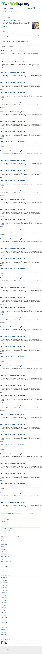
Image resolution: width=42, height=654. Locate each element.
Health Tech (3, 551)
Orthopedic (3, 564)
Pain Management (4, 566)
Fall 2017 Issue (3, 594)
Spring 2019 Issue (4, 587)
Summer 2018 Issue (4, 590)
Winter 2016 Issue (4, 602)
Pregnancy (3, 568)
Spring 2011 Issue (4, 625)
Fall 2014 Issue (3, 609)
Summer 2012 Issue (4, 620)
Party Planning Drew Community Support (15, 41)
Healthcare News (4, 553)
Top (40, 647)
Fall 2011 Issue (3, 624)
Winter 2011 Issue (4, 627)
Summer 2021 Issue (4, 580)
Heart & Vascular (4, 554)
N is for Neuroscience (6, 519)
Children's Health (4, 544)
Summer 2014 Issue (4, 610)
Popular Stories (31, 513)
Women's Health (4, 571)
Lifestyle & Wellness (4, 558)
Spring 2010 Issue (4, 630)
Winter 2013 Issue (4, 617)
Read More (5, 26)
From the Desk (3, 549)
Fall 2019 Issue (3, 583)
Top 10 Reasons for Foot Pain (7, 517)
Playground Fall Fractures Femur (8, 528)
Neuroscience (3, 563)
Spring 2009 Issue (4, 635)
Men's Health (3, 559)
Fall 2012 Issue (3, 619)
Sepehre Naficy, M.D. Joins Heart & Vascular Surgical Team (12, 526)
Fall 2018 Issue (3, 589)
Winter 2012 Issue (4, 622)
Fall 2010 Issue (3, 629)
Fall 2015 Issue (3, 604)
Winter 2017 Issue (4, 597)
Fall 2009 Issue (3, 634)
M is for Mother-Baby (5, 523)
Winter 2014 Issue (4, 612)
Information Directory (5, 556)
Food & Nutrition (4, 548)
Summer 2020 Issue (4, 582)
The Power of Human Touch (11, 20)
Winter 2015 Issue (4, 607)
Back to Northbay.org (13, 11)
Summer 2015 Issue (4, 605)
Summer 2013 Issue (4, 615)
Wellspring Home (5, 11)
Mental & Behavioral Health (6, 561)
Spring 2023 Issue (4, 577)
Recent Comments (11, 513)
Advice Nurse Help (5, 521)
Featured (2, 546)
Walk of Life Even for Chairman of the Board (10, 530)
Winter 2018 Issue (4, 592)
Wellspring (19, 4)
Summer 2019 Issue (4, 585)
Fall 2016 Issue (3, 599)
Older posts (2, 512)
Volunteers (3, 569)
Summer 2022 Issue (4, 578)
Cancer (2, 543)
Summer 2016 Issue (4, 600)
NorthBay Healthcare (5, 4)
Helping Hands (7, 32)
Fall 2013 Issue (3, 614)
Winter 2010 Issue (4, 632)
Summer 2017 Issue (4, 595)
